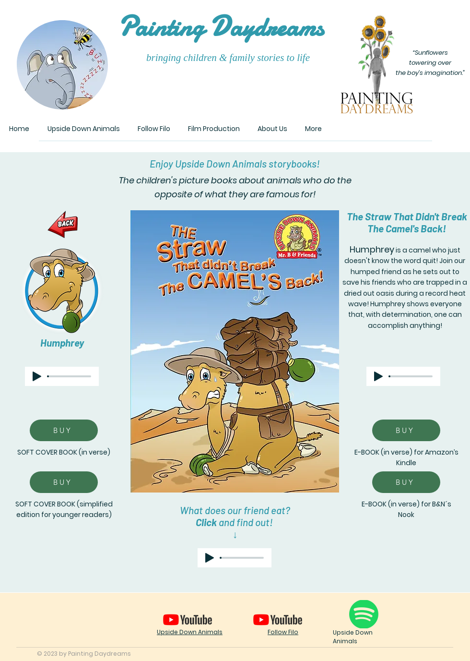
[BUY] (64, 430)
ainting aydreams (220, 27)
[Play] (37, 376)
